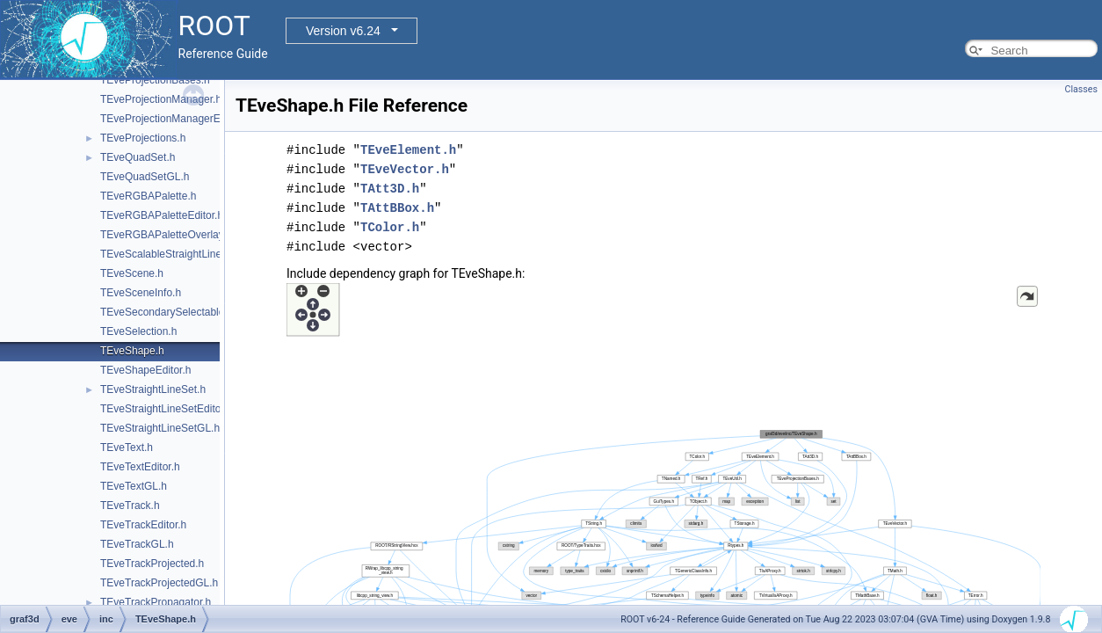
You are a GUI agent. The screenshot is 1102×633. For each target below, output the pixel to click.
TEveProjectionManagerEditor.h (174, 119)
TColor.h (389, 227)
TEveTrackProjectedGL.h (159, 583)
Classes (1081, 89)
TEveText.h (126, 447)
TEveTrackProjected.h (152, 563)
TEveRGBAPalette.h (148, 196)
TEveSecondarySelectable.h (166, 312)
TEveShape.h (132, 351)
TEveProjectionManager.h (160, 99)
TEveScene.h (131, 273)
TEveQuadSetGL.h (144, 177)
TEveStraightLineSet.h (153, 389)
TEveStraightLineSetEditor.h (166, 409)
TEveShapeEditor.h (145, 370)
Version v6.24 (343, 31)
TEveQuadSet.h (137, 157)
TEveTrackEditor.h (143, 525)
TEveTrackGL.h (137, 544)
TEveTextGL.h (133, 486)
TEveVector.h (404, 169)
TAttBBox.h (397, 208)
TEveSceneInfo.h (140, 293)
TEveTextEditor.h (140, 467)
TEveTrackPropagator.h (155, 602)
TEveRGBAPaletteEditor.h (161, 215)
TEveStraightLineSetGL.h (160, 428)
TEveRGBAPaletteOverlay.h (166, 235)
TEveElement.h (408, 150)
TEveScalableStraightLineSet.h (173, 254)
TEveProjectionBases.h (155, 80)
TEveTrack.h (130, 505)
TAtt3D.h (389, 188)
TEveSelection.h (138, 331)
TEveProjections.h (142, 138)
